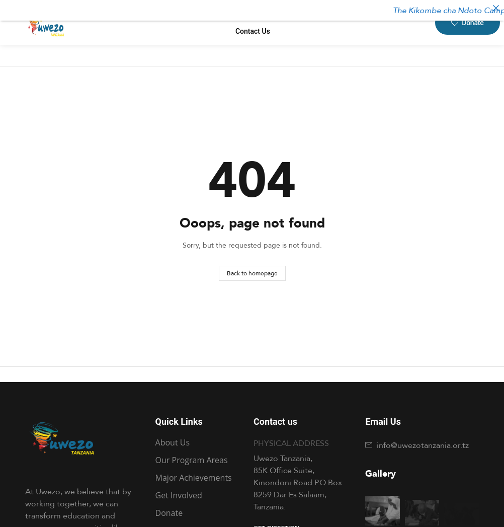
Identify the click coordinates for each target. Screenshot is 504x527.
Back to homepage (252, 273)
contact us (252, 31)
